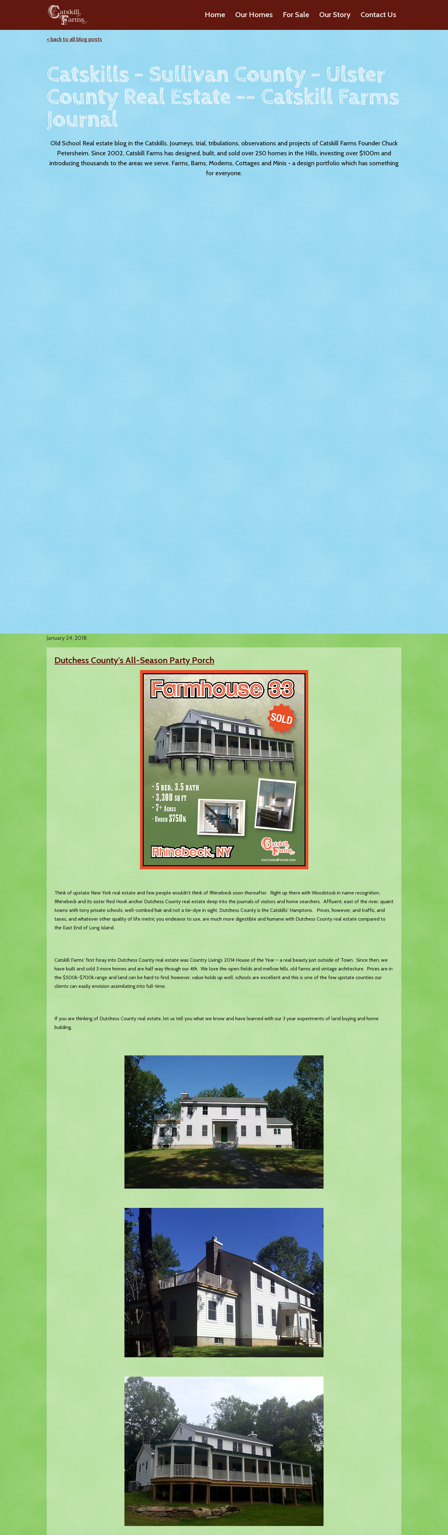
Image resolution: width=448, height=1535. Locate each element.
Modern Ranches (117, 1451)
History (261, 1451)
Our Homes (254, 14)
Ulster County (276, 1242)
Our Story (335, 14)
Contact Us (378, 14)
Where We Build (271, 1504)
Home (215, 14)
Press (259, 1483)
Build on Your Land (119, 1504)
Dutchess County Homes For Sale (207, 1483)
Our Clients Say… (272, 1493)
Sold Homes (189, 1508)
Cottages (108, 1483)
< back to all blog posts (74, 39)
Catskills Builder (188, 1259)
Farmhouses (111, 1472)
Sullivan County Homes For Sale (206, 1465)
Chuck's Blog (345, 1456)
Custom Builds (347, 1477)
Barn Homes (111, 1461)
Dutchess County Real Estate (151, 1210)
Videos (261, 1472)
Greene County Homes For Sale (211, 1497)
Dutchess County (349, 1242)
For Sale (296, 14)
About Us (264, 1461)
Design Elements (117, 1493)
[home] (66, 15)
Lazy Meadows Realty (355, 1466)
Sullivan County (210, 1242)
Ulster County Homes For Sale (209, 1451)
